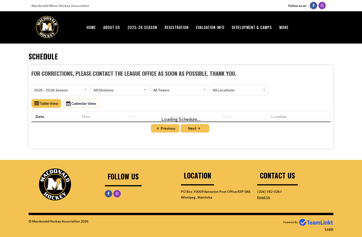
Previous (165, 128)
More (284, 27)
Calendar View (81, 103)
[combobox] (60, 89)
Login (329, 229)
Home (91, 27)
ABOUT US (111, 27)
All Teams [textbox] (161, 90)
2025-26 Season (142, 27)
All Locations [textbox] (224, 90)
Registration (177, 27)
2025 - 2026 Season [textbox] (51, 90)
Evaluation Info (210, 27)
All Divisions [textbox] (103, 90)
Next (195, 128)
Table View (46, 103)
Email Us (263, 197)
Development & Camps (252, 27)
